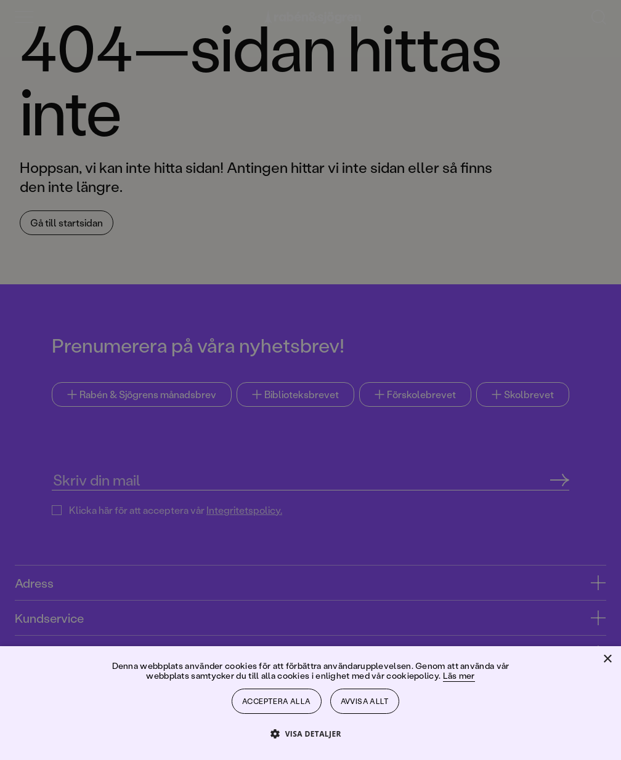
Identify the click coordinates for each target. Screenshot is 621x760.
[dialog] (310, 380)
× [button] (607, 659)
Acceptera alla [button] (276, 701)
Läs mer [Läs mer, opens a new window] (459, 675)
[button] (310, 733)
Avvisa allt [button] (365, 701)
